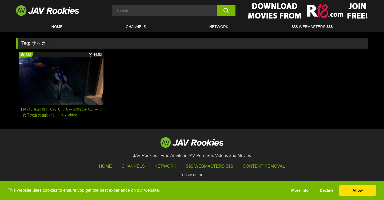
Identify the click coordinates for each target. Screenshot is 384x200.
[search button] (226, 10)
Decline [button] (326, 190)
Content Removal (264, 166)
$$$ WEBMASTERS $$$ (312, 27)
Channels (136, 27)
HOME (57, 27)
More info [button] (300, 190)
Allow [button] (358, 190)
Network (219, 27)
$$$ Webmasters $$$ (209, 166)
